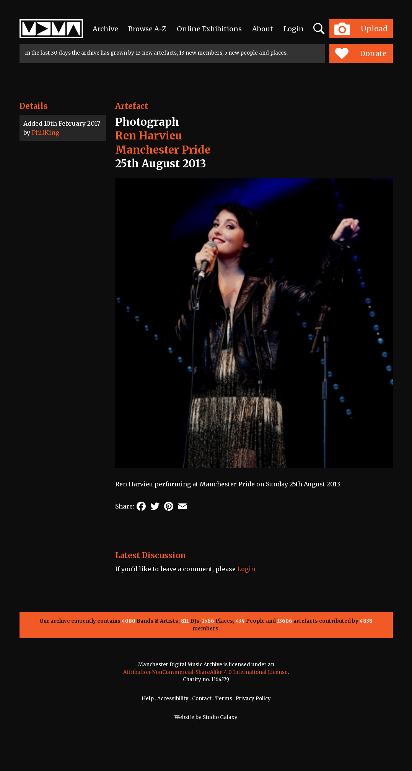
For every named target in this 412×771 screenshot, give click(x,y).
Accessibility (173, 698)
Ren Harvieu (148, 136)
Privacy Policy (253, 698)
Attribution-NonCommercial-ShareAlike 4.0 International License (205, 672)
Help (148, 698)
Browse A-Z (147, 28)
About (262, 28)
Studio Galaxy (220, 717)
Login (293, 28)
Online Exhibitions (209, 28)
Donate (361, 53)
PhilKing (45, 132)
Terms (223, 698)
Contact (202, 698)
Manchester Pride (162, 150)
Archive (105, 28)
